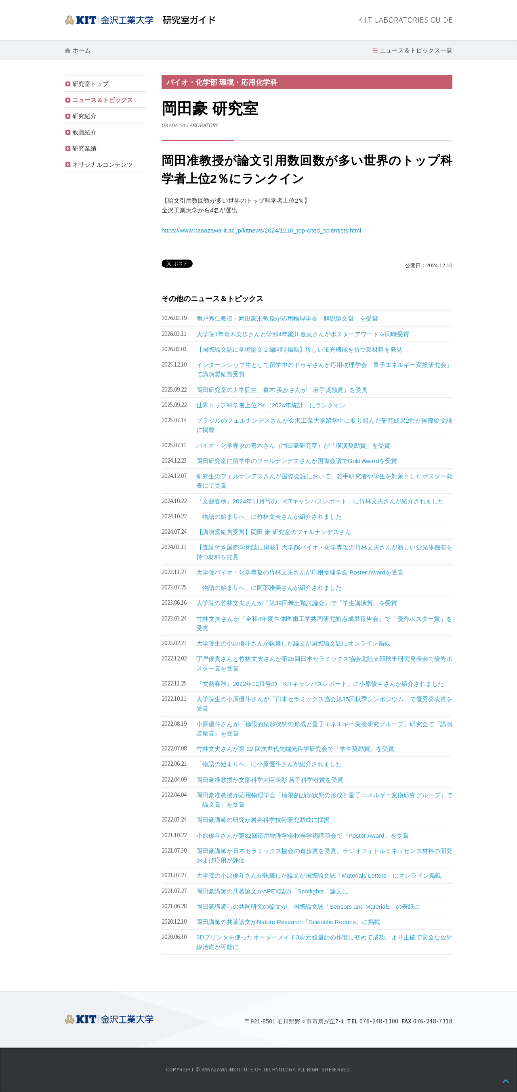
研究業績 (84, 148)
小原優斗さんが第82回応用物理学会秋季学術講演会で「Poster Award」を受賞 (302, 835)
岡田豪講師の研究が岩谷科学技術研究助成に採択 (263, 819)
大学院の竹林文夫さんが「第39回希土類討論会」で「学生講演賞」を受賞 (296, 602)
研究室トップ (90, 83)
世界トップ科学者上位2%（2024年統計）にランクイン (271, 405)
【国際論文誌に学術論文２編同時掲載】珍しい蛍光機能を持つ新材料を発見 (299, 349)
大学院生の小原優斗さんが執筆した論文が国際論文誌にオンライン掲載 (293, 643)
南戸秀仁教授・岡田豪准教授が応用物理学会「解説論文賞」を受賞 (287, 318)
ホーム (82, 50)
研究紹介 (84, 116)
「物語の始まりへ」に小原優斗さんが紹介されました (269, 764)
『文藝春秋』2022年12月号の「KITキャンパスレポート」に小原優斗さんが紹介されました (320, 683)
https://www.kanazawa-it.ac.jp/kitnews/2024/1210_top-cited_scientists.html (261, 230)
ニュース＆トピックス (102, 99)
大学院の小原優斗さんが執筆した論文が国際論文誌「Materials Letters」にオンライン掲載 (318, 875)
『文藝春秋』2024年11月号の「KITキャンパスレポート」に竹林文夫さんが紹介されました (320, 501)
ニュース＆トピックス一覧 (416, 50)
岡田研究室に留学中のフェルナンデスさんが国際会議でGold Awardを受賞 (296, 460)
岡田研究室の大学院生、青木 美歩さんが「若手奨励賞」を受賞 (282, 389)
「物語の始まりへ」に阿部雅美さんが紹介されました (269, 587)
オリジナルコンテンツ (102, 164)
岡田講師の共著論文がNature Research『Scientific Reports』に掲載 (288, 921)
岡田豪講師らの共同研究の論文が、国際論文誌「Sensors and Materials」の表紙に (308, 906)
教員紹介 (84, 132)
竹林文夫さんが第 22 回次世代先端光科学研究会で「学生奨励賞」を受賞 (295, 748)
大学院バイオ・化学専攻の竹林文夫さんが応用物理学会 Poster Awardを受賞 (300, 572)
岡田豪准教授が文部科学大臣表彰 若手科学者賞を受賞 (269, 779)
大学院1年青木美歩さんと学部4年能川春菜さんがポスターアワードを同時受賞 (302, 334)
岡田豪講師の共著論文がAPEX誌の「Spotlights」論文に (272, 891)
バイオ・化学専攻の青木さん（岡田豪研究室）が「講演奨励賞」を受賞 (293, 445)
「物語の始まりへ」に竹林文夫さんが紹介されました (269, 516)
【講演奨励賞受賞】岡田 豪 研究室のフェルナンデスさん (273, 531)
